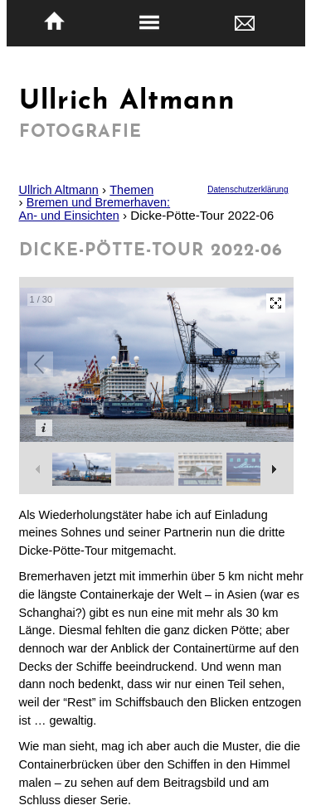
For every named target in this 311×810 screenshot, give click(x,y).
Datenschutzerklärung (247, 189)
